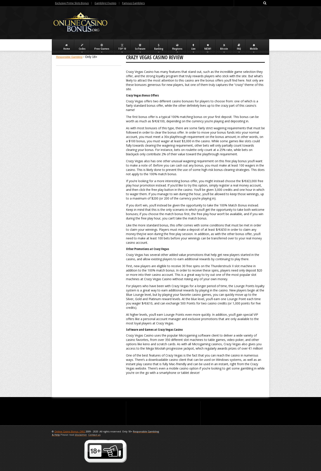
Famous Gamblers (133, 3)
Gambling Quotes (105, 3)
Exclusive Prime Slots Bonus (72, 3)
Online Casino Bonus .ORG (69, 431)
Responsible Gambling (69, 57)
